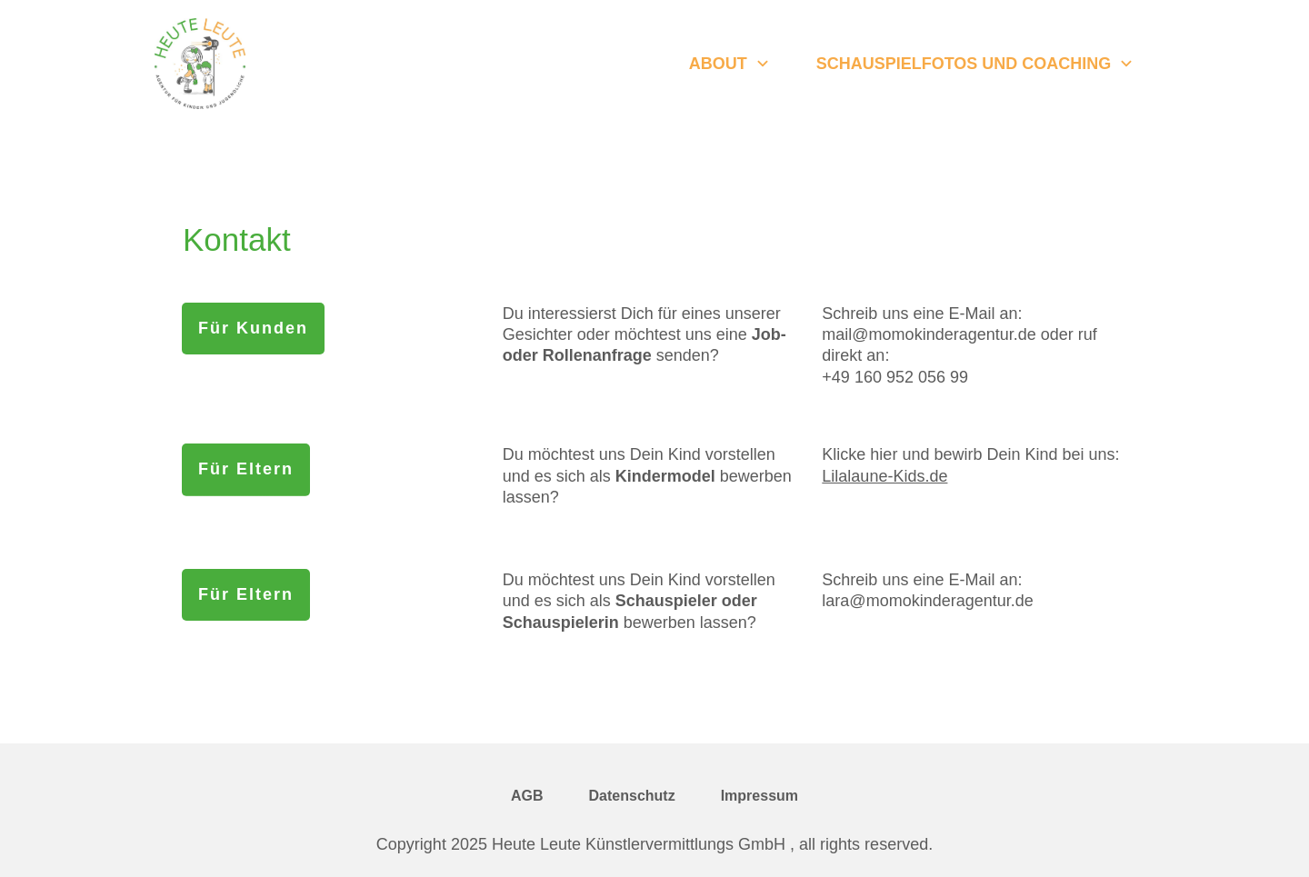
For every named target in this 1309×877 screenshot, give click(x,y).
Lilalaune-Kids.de (884, 476)
